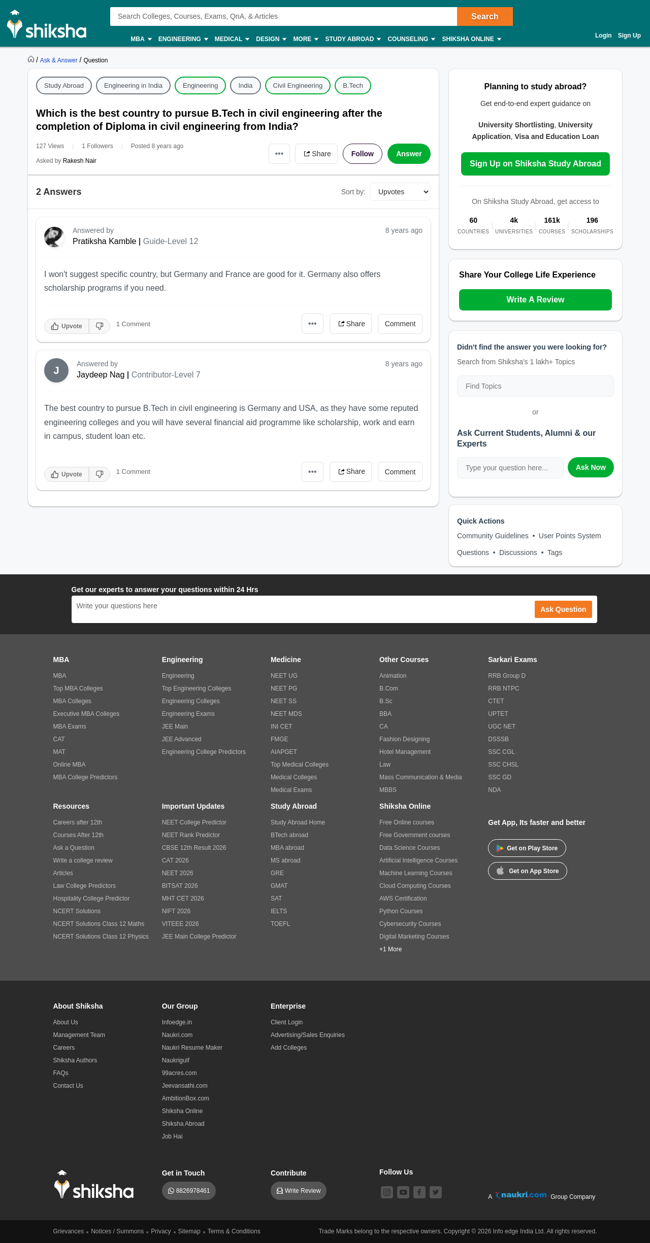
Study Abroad (352, 39)
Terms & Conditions (234, 1231)
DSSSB (498, 739)
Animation (392, 675)
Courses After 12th (78, 835)
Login (603, 35)
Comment (400, 324)
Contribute (289, 1173)
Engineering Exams (188, 713)
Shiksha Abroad (183, 1123)
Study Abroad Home (298, 822)
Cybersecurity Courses (410, 923)
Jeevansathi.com (185, 1085)
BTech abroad (289, 835)
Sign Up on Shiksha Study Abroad (535, 163)
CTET (496, 701)
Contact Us (68, 1085)
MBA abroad (287, 847)
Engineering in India (133, 85)
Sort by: (353, 192)
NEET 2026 (177, 873)
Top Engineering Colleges (197, 688)
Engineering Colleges (191, 701)
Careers (64, 1047)
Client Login (287, 1022)
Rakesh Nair (79, 160)
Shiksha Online (471, 39)
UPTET (498, 713)
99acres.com (179, 1073)
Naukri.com (177, 1035)
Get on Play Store (527, 848)
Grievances (68, 1231)
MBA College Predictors (85, 777)
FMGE (279, 739)
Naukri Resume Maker (192, 1047)
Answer (409, 154)
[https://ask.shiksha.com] (60, 60)
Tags (555, 552)
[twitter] (435, 1192)
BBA (385, 713)
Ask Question (563, 609)
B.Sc (385, 701)
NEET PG (284, 688)
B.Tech (353, 85)
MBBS (388, 789)
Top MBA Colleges (78, 688)
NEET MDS (286, 713)
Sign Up (629, 35)
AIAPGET (284, 751)
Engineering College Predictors (204, 751)
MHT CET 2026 (183, 898)
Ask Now (591, 467)
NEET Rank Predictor (191, 835)
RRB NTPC (503, 688)
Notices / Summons (117, 1231)
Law (385, 764)
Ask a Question (73, 847)
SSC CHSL (503, 764)
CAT (59, 739)
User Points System (570, 536)
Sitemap (189, 1231)
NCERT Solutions (77, 911)
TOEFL (280, 923)
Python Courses (400, 911)
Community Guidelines (493, 536)
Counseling (410, 39)
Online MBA (69, 764)
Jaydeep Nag (100, 374)
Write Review (302, 1191)
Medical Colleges (294, 777)
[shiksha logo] (96, 1184)
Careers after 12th (78, 822)
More (305, 39)
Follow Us (396, 1172)
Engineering (182, 39)
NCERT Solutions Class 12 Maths (99, 923)
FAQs (61, 1073)
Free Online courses (406, 822)
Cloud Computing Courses (415, 885)
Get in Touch (183, 1173)
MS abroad (286, 860)
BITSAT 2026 (180, 885)
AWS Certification (403, 898)
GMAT (279, 885)
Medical (232, 39)
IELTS (279, 911)
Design (270, 39)
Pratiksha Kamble (104, 241)
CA (383, 726)
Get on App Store (528, 870)
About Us (65, 1022)
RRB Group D (507, 675)
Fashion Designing (404, 739)
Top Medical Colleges (300, 764)
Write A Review (535, 299)
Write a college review (83, 860)
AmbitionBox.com (185, 1098)
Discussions (518, 552)
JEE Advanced (182, 739)
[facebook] (419, 1192)
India (245, 85)
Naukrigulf (175, 1060)
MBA (140, 39)
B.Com (388, 688)
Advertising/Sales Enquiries (308, 1035)
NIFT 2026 (176, 911)
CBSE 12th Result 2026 (194, 847)
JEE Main (175, 726)
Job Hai (172, 1136)
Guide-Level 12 (171, 241)
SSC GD (499, 777)
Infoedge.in (177, 1022)
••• (279, 153)
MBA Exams (69, 726)
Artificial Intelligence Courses (418, 860)
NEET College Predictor (194, 822)
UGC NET (501, 726)
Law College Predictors (84, 885)
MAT (59, 751)
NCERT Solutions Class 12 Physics (101, 936)
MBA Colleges (72, 701)
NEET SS (284, 701)
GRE (277, 873)
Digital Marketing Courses (414, 936)
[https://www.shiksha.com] (32, 60)
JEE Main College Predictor (199, 936)
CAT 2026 (175, 860)
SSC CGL (501, 751)
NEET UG (284, 675)
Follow (362, 154)
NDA (494, 789)
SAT (276, 898)
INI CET (281, 726)
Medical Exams (291, 789)
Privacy (161, 1231)
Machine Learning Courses (415, 873)
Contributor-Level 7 (166, 374)
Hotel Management (405, 751)
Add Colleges (289, 1047)
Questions (473, 552)
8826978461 (193, 1191)
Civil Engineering (298, 85)
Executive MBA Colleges (86, 713)
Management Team (79, 1035)
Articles (63, 873)
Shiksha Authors (75, 1060)
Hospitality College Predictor (91, 898)
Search (484, 16)
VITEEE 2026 (180, 923)
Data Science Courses (409, 847)
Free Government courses (414, 835)
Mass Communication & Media (420, 777)
